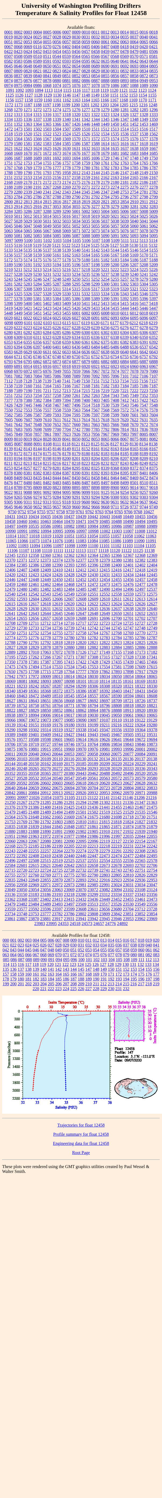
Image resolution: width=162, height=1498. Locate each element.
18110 (93, 681)
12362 (69, 555)
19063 (140, 715)
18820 (140, 705)
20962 (116, 792)
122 (65, 964)
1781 (95, 168)
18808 (116, 705)
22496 (10, 860)
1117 (86, 90)
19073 (45, 720)
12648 (93, 613)
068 (43, 954)
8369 (124, 468)
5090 (105, 235)
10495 (152, 521)
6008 (105, 313)
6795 (28, 361)
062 (156, 950)
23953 (128, 918)
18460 (10, 696)
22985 (93, 884)
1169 (133, 100)
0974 (8, 85)
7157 (153, 381)
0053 (28, 42)
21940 (152, 831)
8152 (86, 448)
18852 (57, 710)
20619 (93, 783)
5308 (28, 289)
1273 (47, 109)
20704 (93, 788)
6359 (66, 342)
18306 (93, 686)
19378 (152, 729)
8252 (153, 463)
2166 (144, 177)
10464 (57, 521)
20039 (21, 754)
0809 (18, 71)
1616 (124, 143)
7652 (57, 424)
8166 (144, 448)
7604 (153, 415)
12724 (116, 623)
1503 (47, 129)
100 (81, 959)
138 (28, 969)
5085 (57, 235)
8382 (37, 473)
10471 (81, 521)
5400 (28, 303)
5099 (18, 240)
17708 (33, 671)
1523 (57, 134)
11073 (34, 541)
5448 (8, 313)
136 (13, 969)
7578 (153, 410)
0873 (153, 75)
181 (28, 979)
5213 (37, 269)
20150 (33, 763)
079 (126, 954)
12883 (104, 647)
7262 (86, 395)
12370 (10, 560)
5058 (124, 226)
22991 (104, 884)
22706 (152, 865)
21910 (104, 831)
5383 (47, 298)
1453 (144, 124)
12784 (116, 637)
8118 (66, 444)
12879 (57, 647)
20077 (128, 754)
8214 (37, 463)
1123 (142, 90)
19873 (152, 744)
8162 (105, 448)
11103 (127, 545)
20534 (45, 778)
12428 (69, 574)
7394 (66, 400)
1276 (76, 109)
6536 (134, 347)
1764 (134, 163)
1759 (86, 163)
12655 (22, 618)
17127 (93, 652)
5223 (124, 269)
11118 (103, 550)
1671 (37, 153)
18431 (140, 691)
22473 (104, 855)
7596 (86, 415)
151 (119, 969)
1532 (95, 134)
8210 (153, 458)
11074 (46, 541)
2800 (8, 201)
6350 (143, 337)
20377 (57, 773)
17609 (140, 666)
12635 (93, 608)
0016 (143, 32)
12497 (140, 589)
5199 (105, 264)
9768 (138, 511)
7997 (134, 434)
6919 (76, 366)
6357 (47, 342)
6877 (76, 361)
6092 (105, 318)
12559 (128, 594)
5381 (37, 298)
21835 (10, 826)
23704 (128, 909)
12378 (93, 560)
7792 (105, 429)
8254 (18, 468)
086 (13, 959)
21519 (104, 812)
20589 (10, 783)
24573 (87, 923)
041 (156, 945)
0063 (124, 42)
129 (118, 964)
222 (51, 988)
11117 (92, 550)
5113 (143, 240)
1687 (18, 158)
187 (73, 979)
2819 (86, 201)
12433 (116, 574)
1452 (134, 124)
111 (141, 959)
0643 (144, 61)
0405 (85, 46)
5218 (85, 269)
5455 (66, 313)
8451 (86, 478)
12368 (140, 555)
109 (134, 959)
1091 (10, 90)
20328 (104, 768)
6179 (124, 323)
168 (88, 974)
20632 (152, 783)
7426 (8, 405)
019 (148, 940)
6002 (86, 313)
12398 (104, 565)
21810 (81, 822)
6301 (95, 332)
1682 (124, 153)
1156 (9, 100)
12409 (45, 570)
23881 (45, 918)
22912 (93, 880)
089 (36, 959)
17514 (45, 666)
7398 (76, 400)
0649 (37, 66)
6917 (57, 366)
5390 (105, 298)
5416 (134, 303)
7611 (57, 419)
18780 (81, 705)
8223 (85, 463)
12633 (69, 608)
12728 (151, 623)
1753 (28, 163)
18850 (45, 710)
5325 (18, 293)
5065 (28, 230)
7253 (28, 395)
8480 (28, 482)
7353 (153, 395)
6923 (115, 366)
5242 (153, 274)
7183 (115, 386)
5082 (28, 235)
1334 (8, 119)
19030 (93, 715)
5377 (8, 298)
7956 (95, 434)
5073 (95, 230)
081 (141, 954)
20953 (104, 792)
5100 (28, 240)
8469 (134, 478)
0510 (37, 56)
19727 (45, 744)
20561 (93, 778)
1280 (115, 109)
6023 (37, 318)
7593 (57, 415)
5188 (153, 260)
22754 (152, 870)
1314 (28, 114)
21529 (128, 812)
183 (43, 979)
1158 (28, 100)
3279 (115, 206)
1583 (47, 143)
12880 (69, 647)
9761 (80, 511)
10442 (93, 516)
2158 (76, 177)
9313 (47, 502)
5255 (115, 279)
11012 (151, 531)
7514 (86, 405)
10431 (10, 516)
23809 (104, 914)
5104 (67, 240)
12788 (10, 642)
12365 (104, 555)
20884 (33, 792)
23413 (57, 899)
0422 (8, 51)
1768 (18, 168)
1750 (153, 158)
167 (81, 974)
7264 (105, 395)
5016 (66, 216)
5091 (115, 235)
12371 (22, 560)
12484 (69, 589)
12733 (33, 628)
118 (36, 964)
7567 (95, 410)
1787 (153, 168)
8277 (37, 468)
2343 (66, 192)
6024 (47, 318)
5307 (18, 289)
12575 (152, 594)
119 (43, 964)
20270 (45, 768)
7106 (144, 376)
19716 (22, 744)
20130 (80, 759)
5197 (86, 264)
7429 (18, 405)
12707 (152, 618)
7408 (115, 400)
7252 (18, 395)
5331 (76, 293)
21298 (93, 802)
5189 (8, 264)
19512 (140, 734)
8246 (134, 463)
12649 (104, 613)
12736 (57, 628)
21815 (104, 822)
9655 (47, 507)
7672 (144, 424)
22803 (104, 875)
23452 (116, 899)
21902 (81, 831)
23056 (45, 889)
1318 (66, 114)
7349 (134, 395)
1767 (8, 168)
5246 (37, 279)
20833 (152, 788)
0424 (28, 51)
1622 (18, 148)
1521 (37, 134)
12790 (22, 642)
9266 (28, 497)
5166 (105, 255)
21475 (152, 807)
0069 (28, 46)
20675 (57, 788)
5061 (144, 226)
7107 (153, 376)
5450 (28, 313)
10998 (93, 531)
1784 (124, 168)
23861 (10, 918)
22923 (116, 880)
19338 (81, 729)
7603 (144, 415)
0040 (144, 37)
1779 (76, 168)
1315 (37, 114)
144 (73, 969)
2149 (144, 172)
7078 (134, 371)
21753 (10, 822)
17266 (45, 657)
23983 (39, 923)
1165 (95, 100)
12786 (140, 637)
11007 (128, 531)
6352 (153, 337)
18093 (45, 681)
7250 (153, 390)
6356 (37, 342)
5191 (28, 264)
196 (141, 979)
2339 (28, 192)
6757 (143, 356)
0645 (8, 66)
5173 (18, 260)
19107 (104, 720)
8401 (144, 473)
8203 (86, 458)
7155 (134, 381)
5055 (95, 226)
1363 (28, 124)
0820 (28, 71)
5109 (115, 240)
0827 (76, 71)
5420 (18, 308)
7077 (124, 371)
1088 (134, 85)
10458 (10, 521)
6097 (153, 318)
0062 (115, 42)
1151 (114, 95)
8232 (105, 463)
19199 (93, 725)
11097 (58, 545)
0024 (28, 37)
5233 (66, 274)
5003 (95, 211)
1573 (105, 138)
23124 (152, 889)
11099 (81, 545)
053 (88, 950)
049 (58, 950)
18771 (69, 705)
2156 (57, 177)
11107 (24, 550)
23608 (81, 909)
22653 (81, 865)
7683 (18, 429)
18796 (104, 705)
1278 (95, 109)
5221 (105, 269)
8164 (124, 448)
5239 (124, 274)
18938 (10, 715)
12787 (152, 637)
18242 (33, 686)
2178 (95, 182)
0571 (143, 56)
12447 (22, 579)
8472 (144, 478)
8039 (57, 439)
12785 (128, 637)
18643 (33, 700)
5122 (66, 245)
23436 (93, 899)
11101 (104, 545)
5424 (57, 308)
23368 (22, 899)
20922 (69, 792)
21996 (104, 836)
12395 (81, 565)
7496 (76, 405)
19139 (10, 725)
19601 (57, 739)
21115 (81, 797)
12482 (45, 589)
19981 (104, 749)
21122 (93, 797)
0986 (37, 85)
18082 (33, 681)
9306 (18, 502)
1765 (144, 163)
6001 (76, 313)
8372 (134, 468)
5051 (66, 226)
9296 (105, 497)
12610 (104, 599)
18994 (33, 715)
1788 (8, 172)
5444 (124, 308)
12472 (93, 584)
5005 (115, 211)
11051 (69, 536)
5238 (115, 274)
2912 (153, 201)
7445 (28, 405)
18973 (22, 715)
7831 (134, 429)
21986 (93, 836)
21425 (69, 807)
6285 (57, 332)
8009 (8, 439)
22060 (10, 841)
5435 (115, 308)
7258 (57, 395)
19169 (45, 725)
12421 (22, 574)
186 (66, 979)
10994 (46, 531)
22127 (116, 841)
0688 (86, 66)
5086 (66, 235)
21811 (93, 822)
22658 (93, 865)
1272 (37, 109)
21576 (22, 817)
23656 (104, 909)
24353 (63, 923)
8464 (115, 478)
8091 (37, 444)
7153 (114, 381)
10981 (57, 526)
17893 (116, 671)
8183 (105, 453)
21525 (116, 812)
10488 (116, 521)
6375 (105, 342)
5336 (115, 293)
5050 (57, 226)
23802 (81, 914)
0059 (86, 42)
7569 (115, 410)
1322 (95, 114)
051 (73, 950)
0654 (76, 66)
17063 (45, 652)
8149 (66, 448)
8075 (134, 439)
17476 (22, 666)
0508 (18, 56)
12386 (33, 565)
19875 (10, 749)
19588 (33, 739)
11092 (11, 545)
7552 (18, 410)
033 (96, 945)
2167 (153, 177)
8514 (8, 487)
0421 (153, 46)
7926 (76, 434)
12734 (45, 628)
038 (134, 945)
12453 (93, 579)
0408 (114, 46)
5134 (18, 250)
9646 (18, 507)
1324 (115, 114)
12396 (93, 565)
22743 (116, 870)
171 (111, 974)
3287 (37, 211)
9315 (56, 502)
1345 (105, 119)
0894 (134, 80)
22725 (57, 870)
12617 (33, 604)
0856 (115, 75)
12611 (116, 599)
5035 (86, 221)
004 (36, 940)
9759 (70, 511)
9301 (124, 497)
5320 (124, 289)
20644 (22, 788)
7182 (105, 386)
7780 (86, 429)
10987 (128, 526)
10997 (81, 531)
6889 (8, 366)
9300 (115, 497)
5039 (124, 221)
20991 (10, 797)
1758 (76, 163)
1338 (47, 119)
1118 (95, 90)
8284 (66, 468)
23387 (33, 899)
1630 (66, 148)
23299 (93, 894)
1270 (18, 109)
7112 (8, 381)
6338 (114, 337)
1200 (75, 105)
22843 (22, 880)
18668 (69, 700)
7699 (47, 429)
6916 (47, 366)
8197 (37, 458)
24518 (75, 923)
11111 (58, 550)
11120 (115, 550)
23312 (104, 894)
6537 (144, 347)
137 (21, 969)
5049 (47, 226)
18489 (45, 696)
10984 (93, 526)
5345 (134, 293)
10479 (93, 521)
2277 (144, 187)
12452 (81, 579)
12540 (10, 594)
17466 (152, 662)
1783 (115, 168)
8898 (95, 487)
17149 (104, 652)
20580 (152, 778)
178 (6, 979)
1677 (86, 153)
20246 (10, 768)
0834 (144, 71)
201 (21, 984)
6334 (76, 337)
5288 (66, 284)
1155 (152, 95)
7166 (66, 386)
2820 (95, 201)
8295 (76, 468)
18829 (33, 710)
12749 (152, 628)
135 (6, 969)
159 (21, 974)
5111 (125, 240)
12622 (93, 604)
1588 (95, 143)
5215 (56, 269)
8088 (28, 444)
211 (96, 984)
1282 (134, 109)
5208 (144, 264)
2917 (47, 206)
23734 (10, 914)
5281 (8, 284)
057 (119, 950)
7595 (76, 415)
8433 (28, 478)
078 (119, 954)
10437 (69, 516)
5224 (134, 269)
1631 (76, 148)
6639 (115, 352)
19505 (128, 734)
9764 (109, 511)
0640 (115, 61)
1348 (134, 119)
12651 (128, 613)
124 (80, 964)
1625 (47, 148)
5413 (105, 303)
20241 (152, 763)
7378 (18, 400)
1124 (152, 90)
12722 (92, 623)
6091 (95, 318)
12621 (81, 604)
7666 (115, 424)
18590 (116, 696)
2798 (144, 197)
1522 (47, 134)
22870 (57, 880)
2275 (124, 187)
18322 (140, 686)
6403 (66, 347)
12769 (128, 633)
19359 (128, 729)
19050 (116, 715)
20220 (116, 763)
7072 (105, 371)
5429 (86, 308)
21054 (46, 797)
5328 (47, 293)
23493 (57, 904)
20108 (33, 759)
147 (88, 969)
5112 (134, 240)
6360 (76, 342)
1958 (66, 172)
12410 (57, 570)
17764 (69, 671)
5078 (144, 230)
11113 (81, 550)
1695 (86, 158)
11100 (93, 545)
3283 (153, 206)
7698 (37, 429)
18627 (10, 700)
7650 (47, 424)
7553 (28, 410)
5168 (124, 255)
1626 (57, 148)
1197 (47, 105)
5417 (143, 303)
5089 (95, 235)
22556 (128, 860)
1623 (28, 148)
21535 (140, 812)
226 (81, 988)
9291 (76, 497)
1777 (57, 168)
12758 (81, 633)
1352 (18, 124)
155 (149, 969)
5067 (47, 230)
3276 (86, 206)
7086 (57, 376)
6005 (95, 313)
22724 (45, 870)
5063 (8, 230)
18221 (10, 686)
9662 (86, 507)
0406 (95, 46)
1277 (86, 109)
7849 (18, 434)
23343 (140, 894)
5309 (37, 289)
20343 (152, 768)
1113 (48, 90)
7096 (115, 376)
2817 (66, 201)
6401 (57, 347)
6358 (57, 342)
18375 (69, 691)
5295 (76, 284)
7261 (76, 395)
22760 (33, 875)
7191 (37, 390)
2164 (124, 177)
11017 (22, 536)
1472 (8, 129)
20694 (69, 788)
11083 (81, 541)
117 (28, 964)
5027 (8, 221)
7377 (8, 400)
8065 (105, 439)
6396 (28, 347)
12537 (152, 589)
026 (43, 945)
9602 (95, 502)
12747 (128, 628)
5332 (86, 293)
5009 (153, 211)
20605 (69, 783)
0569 (124, 56)
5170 (144, 255)
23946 (116, 918)
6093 (115, 318)
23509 (81, 904)
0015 (134, 32)
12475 (116, 584)
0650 (47, 66)
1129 (48, 95)
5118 (28, 245)
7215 (85, 390)
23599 (69, 909)
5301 (115, 284)
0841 (47, 75)
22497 (22, 860)
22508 (33, 860)
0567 (105, 56)
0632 (95, 61)
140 (43, 969)
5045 (8, 226)
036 (119, 945)
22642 (69, 865)
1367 (66, 124)
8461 (105, 478)
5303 (134, 284)
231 (119, 988)
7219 (105, 390)
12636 (104, 608)
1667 (153, 148)
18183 (151, 681)
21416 (57, 807)
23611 (93, 909)
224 (66, 988)
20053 (69, 754)
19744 (57, 744)
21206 (139, 797)
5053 (86, 226)
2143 (86, 172)
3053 (57, 206)
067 (36, 954)
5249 (66, 279)
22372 (10, 855)
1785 (134, 168)
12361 (57, 555)
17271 (69, 657)
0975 (18, 85)
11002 (105, 531)
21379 (22, 807)
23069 (69, 889)
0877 (37, 80)
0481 (144, 51)
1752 (18, 163)
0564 (76, 56)
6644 (8, 356)
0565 (85, 56)
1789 (18, 172)
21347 (140, 802)
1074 (57, 85)
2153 (28, 177)
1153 (133, 95)
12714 (57, 623)
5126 (104, 245)
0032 (95, 37)
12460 (22, 584)
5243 (8, 279)
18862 (81, 710)
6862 (37, 361)
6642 (144, 352)
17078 (69, 652)
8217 (66, 463)
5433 (95, 308)
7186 (144, 386)
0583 (18, 61)
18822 (10, 710)
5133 (8, 250)
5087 (76, 235)
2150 (153, 172)
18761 (45, 705)
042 (6, 950)
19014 (57, 715)
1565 (28, 138)
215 (126, 984)
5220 (95, 269)
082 (149, 954)
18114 (104, 681)
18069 (10, 681)
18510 (57, 696)
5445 (134, 308)
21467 (140, 807)
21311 (116, 802)
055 (103, 950)
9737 (134, 507)
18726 (140, 700)
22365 (152, 851)
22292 (128, 851)
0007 (66, 32)
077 (111, 954)
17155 (116, 652)
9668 (105, 507)
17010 (33, 652)
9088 (28, 492)
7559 (66, 410)
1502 (37, 129)
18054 (128, 676)
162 (43, 974)
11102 (116, 545)
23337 (128, 894)
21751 (152, 817)
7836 (144, 429)
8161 (95, 448)
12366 (116, 555)
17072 (57, 652)
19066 (10, 720)
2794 (105, 197)
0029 (66, 37)
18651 (45, 700)
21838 (22, 826)
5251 (86, 279)
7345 (124, 395)
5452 (47, 313)
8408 (8, 478)
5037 (105, 221)
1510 (86, 129)
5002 (86, 211)
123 (73, 964)
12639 (140, 608)
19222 (128, 725)
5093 (134, 235)
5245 (28, 279)
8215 (47, 463)
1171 (152, 100)
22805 (116, 875)
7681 (8, 429)
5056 (105, 226)
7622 (134, 419)
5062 (153, 226)
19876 (22, 749)
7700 (57, 429)
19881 (33, 749)
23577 (22, 909)
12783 (104, 637)
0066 (153, 42)
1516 (143, 129)
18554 (81, 696)
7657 (66, 424)
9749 (153, 507)
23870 (33, 918)
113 (156, 959)
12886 (140, 647)
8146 (57, 448)
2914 (18, 206)
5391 (115, 298)
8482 (47, 482)
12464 (57, 584)
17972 (33, 676)
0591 (47, 61)
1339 (57, 119)
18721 (128, 700)
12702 (140, 618)
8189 (144, 453)
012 (96, 940)
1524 (66, 134)
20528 (22, 778)
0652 (66, 66)
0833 (134, 71)
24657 (98, 923)
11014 (11, 536)
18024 (81, 676)
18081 (22, 681)
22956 (10, 884)
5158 (28, 255)
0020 (18, 37)
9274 (37, 497)
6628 (18, 352)
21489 (45, 812)
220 (36, 988)
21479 (10, 812)
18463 (22, 696)
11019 (46, 536)
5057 (115, 226)
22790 (93, 875)
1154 (143, 95)
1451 (124, 124)
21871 (116, 826)
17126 (81, 652)
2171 (37, 182)
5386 (76, 298)
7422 (144, 400)
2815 (47, 201)
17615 (152, 666)
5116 (18, 245)
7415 (134, 400)
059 (134, 950)
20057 (80, 754)
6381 (115, 342)
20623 (116, 783)
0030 (76, 37)
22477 (128, 855)
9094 (57, 492)
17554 (104, 666)
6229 (86, 327)
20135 (116, 759)
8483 (57, 482)
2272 (95, 187)
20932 (93, 792)
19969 (69, 749)
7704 (66, 429)
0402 (66, 46)
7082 (18, 376)
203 (36, 984)
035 (111, 945)
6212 (133, 323)
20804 (128, 788)
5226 (153, 269)
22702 (140, 865)
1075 (66, 85)
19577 (22, 739)
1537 (134, 134)
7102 (134, 376)
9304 (153, 497)
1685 (153, 153)
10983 (81, 526)
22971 (45, 884)
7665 (105, 424)
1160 (48, 100)
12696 (104, 618)
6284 (47, 332)
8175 (47, 453)
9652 (37, 507)
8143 (28, 448)
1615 (115, 143)
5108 (105, 240)
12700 (116, 618)
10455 (140, 516)
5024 (134, 216)
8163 (115, 448)
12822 (104, 642)
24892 (122, 923)
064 (13, 954)
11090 (139, 541)
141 (51, 969)
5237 (105, 274)
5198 (95, 264)
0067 (8, 46)
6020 (8, 318)
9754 (31, 511)
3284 (8, 211)
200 (13, 984)
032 (88, 945)
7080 (153, 371)
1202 (95, 105)
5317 (95, 289)
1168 (124, 100)
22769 (45, 875)
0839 (28, 75)
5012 (27, 216)
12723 (104, 623)
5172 (8, 260)
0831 (115, 71)
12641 (10, 613)
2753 (124, 192)
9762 (89, 511)
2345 (86, 192)
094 (59, 959)
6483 (86, 347)
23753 (33, 914)
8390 (76, 473)
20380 (69, 773)
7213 (66, 390)
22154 (140, 841)
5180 (86, 260)
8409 (18, 478)
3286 (28, 211)
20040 (33, 754)
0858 (134, 75)
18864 (93, 710)
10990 (10, 531)
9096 (76, 492)
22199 (57, 846)
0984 (28, 85)
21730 (140, 817)
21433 (81, 807)
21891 (57, 831)
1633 (95, 148)
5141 (86, 250)
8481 (37, 482)
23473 (152, 899)
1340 (66, 119)
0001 (8, 32)
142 (58, 969)
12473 (104, 584)
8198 (47, 458)
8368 (115, 468)
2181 (124, 182)
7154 (124, 381)
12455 (116, 579)
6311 (37, 337)
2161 (95, 177)
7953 (86, 434)
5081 (18, 235)
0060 (95, 42)
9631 (114, 502)
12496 (128, 589)
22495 (152, 855)
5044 (153, 221)
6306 (144, 332)
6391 (144, 342)
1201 (85, 105)
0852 (76, 75)
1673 (57, 153)
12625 (128, 604)
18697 (104, 700)
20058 (92, 754)
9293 (86, 497)
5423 (47, 308)
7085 (47, 376)
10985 (104, 526)
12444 (140, 574)
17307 (81, 657)
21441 (104, 807)
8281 (57, 468)
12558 (116, 594)
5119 (37, 245)
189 (88, 979)
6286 (66, 332)
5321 (134, 289)
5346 (144, 293)
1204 (114, 105)
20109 (45, 759)
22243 (10, 851)
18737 (152, 700)
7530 (105, 405)
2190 (28, 187)
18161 (128, 681)
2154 (37, 177)
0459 (105, 51)
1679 (105, 153)
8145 (47, 448)
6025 (57, 318)
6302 (105, 332)
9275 (47, 497)
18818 (128, 705)
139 (36, 969)
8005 (144, 434)
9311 (28, 502)
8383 (47, 473)
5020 (105, 216)
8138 (153, 444)
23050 (22, 889)
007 (58, 940)
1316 (47, 114)
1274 (57, 109)
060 (141, 950)
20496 (128, 773)
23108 (140, 889)
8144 (37, 448)
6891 (18, 366)
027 (51, 945)
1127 (28, 95)
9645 (8, 507)
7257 (47, 395)
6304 (124, 332)
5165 (95, 255)
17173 (140, 652)
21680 (104, 817)
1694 (76, 158)
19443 (93, 734)
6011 (124, 313)
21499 (69, 812)
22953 (152, 880)
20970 (128, 792)
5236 (95, 274)
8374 (144, 468)
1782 (105, 168)
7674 (153, 424)
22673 (104, 865)
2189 (18, 187)
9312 (37, 502)
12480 (22, 589)
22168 (10, 846)
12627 (152, 604)
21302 (104, 802)
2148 (134, 172)
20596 (33, 783)
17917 (140, 671)
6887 (144, 361)
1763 (124, 163)
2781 (144, 192)
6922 (105, 366)
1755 (47, 163)
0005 (47, 32)
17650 (10, 671)
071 (66, 954)
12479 (10, 589)
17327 (116, 657)
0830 (105, 71)
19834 (116, 744)
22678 (116, 865)
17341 (152, 657)
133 (148, 964)
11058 (127, 536)
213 (111, 984)
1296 (153, 109)
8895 (76, 487)
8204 (95, 458)
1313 (18, 114)
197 (149, 979)
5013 (37, 216)
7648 (37, 424)
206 (58, 984)
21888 (33, 831)
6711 (18, 356)
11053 (81, 536)
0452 (37, 51)
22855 (45, 880)
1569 (66, 138)
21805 (69, 822)
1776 (47, 168)
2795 (115, 197)
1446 (86, 124)
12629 (22, 608)
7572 (124, 410)
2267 (47, 187)
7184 (124, 386)
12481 (33, 589)
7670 (134, 424)
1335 (18, 119)
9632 (124, 502)
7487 (66, 405)
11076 (57, 541)
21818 (116, 822)
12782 (93, 637)
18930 (152, 710)
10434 (33, 516)
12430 (93, 574)
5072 (86, 230)
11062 (139, 536)
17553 (93, 666)
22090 (69, 841)
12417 (128, 570)
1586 (76, 143)
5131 (143, 245)
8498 (115, 482)
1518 (8, 134)
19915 (45, 749)
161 (36, 974)
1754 (37, 163)
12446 (10, 579)
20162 (45, 763)
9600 (85, 502)
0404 (76, 46)
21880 (10, 831)
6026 (66, 318)
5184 (124, 260)
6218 (143, 323)
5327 (37, 293)
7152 (105, 381)
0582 (8, 61)
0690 (105, 66)
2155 (47, 177)
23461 (140, 899)
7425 (153, 400)
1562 (153, 134)
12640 (152, 608)
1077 (86, 85)
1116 (77, 90)
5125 (95, 245)
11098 (69, 545)
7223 (143, 390)
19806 (104, 744)
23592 (33, 909)
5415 (124, 303)
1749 (144, 158)
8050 (76, 439)
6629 (28, 352)
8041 (66, 439)
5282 (18, 284)
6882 (105, 361)
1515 (134, 129)
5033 (66, 221)
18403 (116, 691)
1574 (115, 138)
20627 (128, 783)
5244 (18, 279)
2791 (86, 197)
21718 (128, 817)
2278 (153, 187)
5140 (76, 250)
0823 (57, 71)
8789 (18, 487)
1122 (133, 90)
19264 (140, 725)
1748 (134, 158)
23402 (45, 899)
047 (43, 950)
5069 (66, 230)
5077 (134, 230)
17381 (33, 662)
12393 (69, 565)
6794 (18, 361)
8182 (95, 453)
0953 (153, 80)
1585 (66, 143)
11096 (46, 545)
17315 (104, 657)
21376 (10, 807)
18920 (140, 710)
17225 (22, 657)
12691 (93, 618)
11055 (104, 536)
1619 (153, 143)
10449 (128, 516)
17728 (57, 671)
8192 (153, 453)
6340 (134, 337)
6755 (124, 356)
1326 (124, 114)
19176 (57, 725)
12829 (33, 647)
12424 (45, 574)
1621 (8, 148)
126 (95, 964)
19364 (140, 729)
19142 (22, 725)
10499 (22, 526)
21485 (22, 812)
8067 (124, 439)
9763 (99, 511)
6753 (105, 356)
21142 (116, 797)
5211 (18, 269)
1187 (28, 105)
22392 (22, 855)
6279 (153, 327)
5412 (95, 303)
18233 (22, 686)
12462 (45, 584)
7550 (8, 410)
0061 (105, 42)
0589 (37, 61)
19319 (57, 729)
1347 (124, 119)
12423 (33, 574)
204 (43, 984)
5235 (86, 274)
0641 (124, 61)
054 (96, 950)
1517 (153, 129)
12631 (45, 608)
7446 (37, 405)
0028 (57, 37)
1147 (76, 95)
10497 (10, 526)
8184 (115, 453)
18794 (93, 705)
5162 (66, 255)
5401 (37, 303)
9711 (115, 507)
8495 (95, 482)
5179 (76, 260)
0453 (47, 51)
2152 (18, 177)
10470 (69, 521)
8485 (66, 482)
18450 (152, 691)
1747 (124, 158)
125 (88, 964)
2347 (105, 192)
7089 (76, 376)
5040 (134, 221)
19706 (10, 744)
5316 (85, 289)
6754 (114, 356)
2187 (153, 182)
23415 (69, 899)
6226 (57, 327)
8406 (153, 473)
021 (6, 945)
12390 (57, 565)
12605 (45, 599)
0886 (86, 80)
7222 (134, 390)
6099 (18, 323)
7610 (47, 419)
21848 (69, 826)
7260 (66, 395)
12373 (45, 560)
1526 (86, 134)
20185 (81, 763)
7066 (86, 371)
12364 (93, 555)
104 (111, 959)
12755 (57, 633)
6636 (86, 352)
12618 (45, 604)
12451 (69, 579)
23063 (57, 889)
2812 (18, 201)
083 (156, 954)
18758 (33, 705)
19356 (116, 729)
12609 (93, 599)
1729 (105, 158)
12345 (10, 555)
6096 (144, 318)
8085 (8, 444)
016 (126, 940)
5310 (47, 289)
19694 (152, 739)
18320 (116, 686)
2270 (76, 187)
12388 (45, 565)
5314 (66, 289)
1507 (66, 129)
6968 (8, 371)
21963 (33, 836)
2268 (57, 187)
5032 (57, 221)
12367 (128, 555)
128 (110, 964)
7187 (153, 386)
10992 (34, 531)
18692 (93, 700)
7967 (105, 434)
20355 (22, 773)
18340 (10, 691)
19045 (104, 715)
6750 (76, 356)
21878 (140, 826)
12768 (116, 633)
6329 (66, 337)
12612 (128, 599)
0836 (8, 75)
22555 (116, 860)
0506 (153, 51)
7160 (28, 386)
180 (21, 979)
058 (126, 950)
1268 (8, 109)
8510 (144, 482)
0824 (66, 71)
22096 (93, 841)
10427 (148, 511)
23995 (51, 923)
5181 (95, 260)
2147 (124, 172)
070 (58, 954)
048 (51, 950)
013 (103, 940)
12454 (104, 579)
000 (6, 940)
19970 (81, 749)
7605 (8, 419)
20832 (140, 788)
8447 (66, 478)
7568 (105, 410)
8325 (95, 468)
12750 (10, 633)
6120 (95, 323)
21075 (58, 797)
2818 (76, 201)
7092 (95, 376)
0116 (37, 46)
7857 (37, 434)
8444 (57, 478)
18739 (10, 705)
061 (149, 950)
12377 (81, 560)
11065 (11, 541)
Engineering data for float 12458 (81, 1143)
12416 (116, 570)
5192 (37, 264)
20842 (10, 792)
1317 (57, 114)
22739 (93, 870)
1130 (57, 95)
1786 (144, 168)
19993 (116, 749)
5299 (95, 284)
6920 (86, 366)
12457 (140, 579)
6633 (66, 352)
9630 (105, 502)
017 (133, 940)
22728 (69, 870)
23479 (10, 904)
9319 (76, 502)
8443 (47, 478)
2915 (28, 206)
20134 (104, 759)
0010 (86, 32)
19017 (69, 715)
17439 (128, 662)
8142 (18, 448)
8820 (47, 487)
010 (81, 940)
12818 (57, 642)
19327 (69, 729)
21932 (128, 831)
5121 (56, 245)
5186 (134, 260)
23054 (33, 889)
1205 (124, 105)
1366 (57, 124)
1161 (57, 100)
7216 (95, 390)
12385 (22, 565)
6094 (124, 318)
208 (73, 984)
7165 (57, 386)
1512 (105, 129)
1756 (57, 163)
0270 (47, 46)
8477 (18, 482)
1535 (115, 134)
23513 (93, 904)
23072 (93, 889)
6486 (115, 347)
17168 (128, 652)
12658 (57, 618)
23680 (116, 909)
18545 (69, 696)
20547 (69, 778)
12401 (128, 565)
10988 (140, 526)
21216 (151, 797)
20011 (10, 754)
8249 (143, 463)
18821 (152, 705)
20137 (140, 759)
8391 (86, 473)
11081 (69, 541)
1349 (144, 119)
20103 (22, 759)
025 (36, 945)
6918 (66, 366)
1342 (86, 119)
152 (126, 969)
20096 (10, 759)
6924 (124, 366)
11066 (22, 541)
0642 (134, 61)
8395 (124, 473)
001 (13, 940)
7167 (76, 386)
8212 (18, 463)
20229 (140, 763)
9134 (115, 492)
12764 (93, 633)
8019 (28, 439)
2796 (124, 197)
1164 (86, 100)
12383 (152, 560)
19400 (22, 734)
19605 (69, 739)
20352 (10, 773)
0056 (57, 42)
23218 (69, 894)
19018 (81, 715)
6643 (153, 352)
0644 (153, 61)
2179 (105, 182)
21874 (128, 826)
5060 (134, 226)
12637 (116, 608)
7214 (76, 390)
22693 (128, 865)
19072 (33, 720)
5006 (124, 211)
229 (103, 988)
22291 (116, 851)
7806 (115, 429)
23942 (93, 918)
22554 (104, 860)
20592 (22, 783)
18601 (140, 696)
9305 (8, 502)
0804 (144, 66)
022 (13, 945)
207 (66, 984)
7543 (124, 405)
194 (126, 979)
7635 (153, 419)
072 (73, 954)
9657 (57, 507)
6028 (86, 318)
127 (103, 964)
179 (13, 979)
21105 (69, 797)
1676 (76, 153)
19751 (81, 744)
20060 (104, 754)
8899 (105, 487)
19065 (152, 715)
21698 (116, 817)
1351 (8, 124)
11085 (104, 541)
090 (44, 959)
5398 (8, 303)
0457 (86, 51)
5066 (37, 230)
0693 (134, 66)
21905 (93, 831)
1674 (66, 153)
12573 (140, 594)
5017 (76, 216)
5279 (144, 279)
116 (21, 964)
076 (103, 954)
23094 (116, 889)
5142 (95, 250)
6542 (153, 347)
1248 (153, 105)
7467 (57, 405)
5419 (8, 308)
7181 (95, 386)
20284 (81, 768)
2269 (66, 187)
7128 (27, 381)
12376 (69, 560)
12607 (69, 599)
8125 (95, 444)
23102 (128, 889)
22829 (152, 875)
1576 (134, 138)
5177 (57, 260)
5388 (86, 298)
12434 (128, 574)
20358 (33, 773)
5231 (47, 274)
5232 (57, 274)
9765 (118, 511)
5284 (37, 284)
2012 (76, 172)
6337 (105, 337)
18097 (57, 681)
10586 (45, 526)
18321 (128, 686)
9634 (134, 502)
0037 (134, 37)
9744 (143, 507)
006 (51, 940)
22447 (93, 855)
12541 (22, 594)
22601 (22, 865)
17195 (10, 657)
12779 (57, 637)
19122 (140, 720)
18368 (45, 691)
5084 (47, 235)
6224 (37, 327)
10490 (128, 521)
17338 (140, 657)
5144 (115, 250)
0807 (8, 71)
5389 (95, 298)
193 (119, 979)
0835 (153, 71)
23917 (57, 918)
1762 (115, 163)
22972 (57, 884)
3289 (57, 211)
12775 (22, 637)
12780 (69, 637)
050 (66, 950)
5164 (86, 255)
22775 (69, 875)
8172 (18, 453)
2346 (95, 192)
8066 (115, 439)
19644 (128, 739)
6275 (115, 327)
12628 (10, 608)
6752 (95, 356)
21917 (116, 831)
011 (88, 940)
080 (134, 954)
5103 (57, 240)
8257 (28, 468)
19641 (116, 739)
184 (51, 979)
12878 (45, 647)
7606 (18, 419)
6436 (76, 347)
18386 (81, 691)
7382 (37, 400)
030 (73, 945)
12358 (33, 555)
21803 (57, 822)
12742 (93, 628)
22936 (140, 880)
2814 (37, 201)
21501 (81, 812)
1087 (124, 85)
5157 (18, 255)
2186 (144, 182)
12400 (116, 565)
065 (21, 954)
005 (43, 940)
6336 (95, 337)
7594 (66, 415)
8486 (76, 482)
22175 (22, 846)
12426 (57, 574)
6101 (28, 323)
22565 (140, 860)
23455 (128, 899)
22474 (116, 855)
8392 (95, 473)
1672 (47, 153)
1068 (47, 85)
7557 (47, 410)
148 (96, 969)
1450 (115, 124)
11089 (127, 541)
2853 (115, 201)
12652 (140, 613)
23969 (152, 918)
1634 (105, 148)
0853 (86, 75)
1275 (66, 109)
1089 (144, 85)
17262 (33, 657)
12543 (45, 594)
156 (156, 969)
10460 (22, 521)
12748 (140, 628)
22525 (69, 860)
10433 (22, 516)
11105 (150, 545)
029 (66, 945)
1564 (18, 138)
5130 (133, 245)
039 (141, 945)
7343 (115, 395)
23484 (33, 904)
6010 (115, 313)
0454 (57, 51)
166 (73, 974)
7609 (37, 419)
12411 (69, 570)
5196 (76, 264)
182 (36, 979)
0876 (28, 80)
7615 (95, 419)
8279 (47, 468)
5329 (57, 293)
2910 (134, 201)
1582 (37, 143)
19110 (116, 720)
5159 (37, 255)
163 (51, 974)
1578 (153, 138)
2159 (86, 177)
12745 (116, 628)
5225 (143, 269)
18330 (152, 686)
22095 (81, 841)
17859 (93, 671)
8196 (28, 458)
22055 (152, 836)
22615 (33, 865)
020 (156, 940)
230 (111, 988)
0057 (66, 42)
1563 (8, 138)
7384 (47, 400)
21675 (93, 817)
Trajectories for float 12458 (81, 1125)
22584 (10, 865)
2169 (18, 182)
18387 (93, 691)
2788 (57, 197)
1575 (124, 138)
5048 (37, 226)
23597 (57, 909)
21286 (57, 802)
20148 (22, 763)
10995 (57, 531)
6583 (8, 352)
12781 (81, 637)
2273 (105, 187)
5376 (153, 293)
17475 (10, 666)
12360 (45, 555)
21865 (104, 826)
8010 (18, 439)
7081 (8, 376)
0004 (37, 32)
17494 (33, 666)
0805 (153, 66)
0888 (105, 80)
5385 (66, 298)
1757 (66, 163)
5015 (56, 216)
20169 (57, 763)
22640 (57, 865)
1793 (47, 172)
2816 (57, 201)
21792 (45, 822)
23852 (140, 914)
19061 (128, 715)
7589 (47, 415)
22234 (140, 846)
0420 (143, 46)
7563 (76, 410)
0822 (47, 71)
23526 (116, 904)
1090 (153, 85)
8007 (153, 434)
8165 (134, 448)
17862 (104, 671)
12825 (140, 642)
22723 (33, 870)
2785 (28, 197)
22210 (81, 846)
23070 (81, 889)
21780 (33, 822)
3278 (105, 206)
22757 (22, 875)
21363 (151, 802)
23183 (33, 894)
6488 (124, 347)
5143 (105, 250)
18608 (152, 696)
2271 (86, 187)
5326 (28, 293)
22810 (128, 875)
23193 (57, 894)
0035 (124, 37)
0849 (57, 75)
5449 (18, 313)
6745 (27, 356)
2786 (37, 197)
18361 (33, 691)
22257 (45, 851)
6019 (153, 313)
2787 (47, 197)
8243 (124, 463)
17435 (116, 662)
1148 (86, 95)
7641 (8, 424)
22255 (33, 851)
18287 (57, 686)
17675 (22, 671)
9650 (28, 507)
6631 (47, 352)
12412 (80, 570)
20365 (45, 773)
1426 (76, 124)
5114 (153, 240)
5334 (105, 293)
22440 (69, 855)
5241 (144, 274)
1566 (37, 138)
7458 (47, 405)
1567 (47, 138)
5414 (114, 303)
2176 (86, 182)
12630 (33, 608)
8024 (37, 439)
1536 (124, 134)
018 (141, 940)
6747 (47, 356)
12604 (33, 599)
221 (43, 988)
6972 (28, 371)
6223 (28, 327)
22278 (93, 851)
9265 (18, 497)
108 (126, 959)
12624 (116, 604)
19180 (69, 725)
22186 (45, 846)
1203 (104, 105)
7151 (95, 381)
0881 (66, 80)
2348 (115, 192)
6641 (134, 352)
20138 (151, 759)
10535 (33, 526)
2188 (8, 187)
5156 (8, 255)
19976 (93, 749)
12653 (152, 613)
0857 (124, 75)
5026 (153, 216)
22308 (140, 851)
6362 (95, 342)
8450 (76, 478)
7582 (8, 415)
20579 (140, 778)
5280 (153, 279)
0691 (115, 66)
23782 (57, 914)
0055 (47, 42)
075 (96, 954)
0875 (18, 80)
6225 (47, 327)
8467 (124, 478)
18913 (128, 710)
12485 (81, 589)
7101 (124, 376)
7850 (28, 434)
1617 (134, 143)
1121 (123, 90)
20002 (152, 749)
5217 (76, 269)
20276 (69, 768)
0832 (124, 71)
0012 (105, 32)
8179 (76, 453)
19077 (57, 720)
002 (21, 940)
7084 (37, 376)
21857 (81, 826)
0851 (66, 75)
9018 (153, 487)
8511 (153, 482)
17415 (69, 662)
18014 (69, 676)
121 (58, 964)
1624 (37, 148)
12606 (57, 599)
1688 (28, 158)
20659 (33, 788)
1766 (153, 163)
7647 (28, 424)
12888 (152, 647)
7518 (95, 405)
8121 (76, 444)
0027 (47, 37)
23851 (128, 914)
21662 (45, 817)
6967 (153, 366)
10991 (22, 531)
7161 (37, 386)
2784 (18, 197)
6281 (18, 332)
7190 (28, 390)
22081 (57, 841)
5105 (76, 240)
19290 (10, 729)
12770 (140, 633)
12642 (22, 613)
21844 (45, 826)
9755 (41, 511)
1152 (124, 95)
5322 (143, 289)
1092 (19, 90)
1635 (115, 148)
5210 (8, 269)
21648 (33, 817)
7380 (28, 400)
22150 (128, 841)
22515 (45, 860)
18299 (81, 686)
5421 (28, 308)
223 (58, 988)
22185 (33, 846)
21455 (116, 807)
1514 (124, 129)
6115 (66, 323)
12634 (81, 608)
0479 (134, 51)
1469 (153, 124)
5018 (85, 216)
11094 (35, 545)
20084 (140, 754)
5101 (38, 240)
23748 (22, 914)
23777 (45, 914)
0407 (105, 46)
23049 (10, 889)
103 (104, 959)
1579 (8, 143)
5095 (153, 235)
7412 (124, 400)
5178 (66, 260)
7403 (95, 400)
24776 (110, 923)
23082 (104, 889)
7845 (8, 434)
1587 (86, 143)
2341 (47, 192)
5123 (75, 245)
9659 (66, 507)
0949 (144, 80)
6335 (85, 337)
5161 (57, 255)
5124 (85, 245)
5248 (57, 279)
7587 (37, 415)
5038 (115, 221)
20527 (10, 778)
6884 (124, 361)
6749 (66, 356)
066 (28, 954)
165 (66, 974)
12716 (69, 623)
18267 (45, 686)
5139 (66, 250)
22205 (69, 846)
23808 (93, 914)
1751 (8, 163)
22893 (81, 880)
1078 (95, 85)
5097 (9, 240)
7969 (115, 434)
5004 (105, 211)
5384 (57, 298)
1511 (95, 129)
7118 (18, 381)
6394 (18, 347)
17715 (45, 671)
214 (118, 984)
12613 (140, 599)
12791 (33, 642)
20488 (104, 773)
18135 (116, 681)
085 (6, 959)
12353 (22, 555)
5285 (47, 284)
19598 (45, 739)
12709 (22, 623)
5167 (115, 255)
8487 (86, 482)
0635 (105, 61)
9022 (8, 492)
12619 (57, 604)
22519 (57, 860)
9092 (47, 492)
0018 (153, 32)
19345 (93, 729)
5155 (153, 250)
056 (111, 950)
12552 (104, 594)
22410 (45, 855)
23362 (10, 899)
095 (66, 959)
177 (156, 974)
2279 (8, 192)
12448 (33, 579)
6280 (8, 332)
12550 (81, 594)
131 (133, 964)
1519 (18, 134)
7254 (37, 395)
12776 (33, 637)
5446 (144, 308)
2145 (105, 172)
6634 (76, 352)
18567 (104, 696)
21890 (45, 831)
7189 (18, 390)
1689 (37, 158)
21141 (104, 797)
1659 (144, 148)
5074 (105, 230)
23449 (104, 899)
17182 (152, 652)
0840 (37, 75)
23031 (128, 884)
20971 (140, 792)
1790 (28, 172)
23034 (140, 884)
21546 (152, 812)
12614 (151, 599)
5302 (124, 284)
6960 (134, 366)
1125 (9, 95)
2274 (115, 187)
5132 (153, 245)
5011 (18, 216)
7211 (47, 390)
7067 (95, 371)
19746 (69, 744)
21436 (93, 807)
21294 (81, 802)
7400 (86, 400)
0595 (86, 61)
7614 (85, 419)
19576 (10, 739)
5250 (76, 279)
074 (88, 954)
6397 (37, 347)
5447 (153, 308)
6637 (95, 352)
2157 (66, 177)
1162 (67, 100)
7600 (124, 415)
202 (28, 984)
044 (21, 950)
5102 (47, 240)
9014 (134, 487)
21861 (93, 826)
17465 (140, 662)
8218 (76, 463)
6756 (134, 356)
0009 (76, 32)
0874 (8, 80)
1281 (124, 109)
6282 (28, 332)
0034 (115, 37)
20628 (140, 783)
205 (51, 984)
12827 (10, 647)
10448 (116, 516)
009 (73, 940)
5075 (115, 230)
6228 (76, 327)
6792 (153, 356)
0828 (86, 71)
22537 (81, 860)
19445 (104, 734)
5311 (57, 289)
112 (149, 959)
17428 (93, 662)
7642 (18, 424)
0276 (56, 46)
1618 (144, 143)
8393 (105, 473)
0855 (105, 75)
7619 (114, 419)
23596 (45, 909)
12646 (69, 613)
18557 (93, 696)
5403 (57, 303)
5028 (18, 221)
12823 (116, 642)
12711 (33, 623)
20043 (45, 754)
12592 (10, 599)
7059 (76, 371)
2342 (57, 192)
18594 (128, 696)
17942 (10, 676)
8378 (8, 473)
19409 (45, 734)
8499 (124, 482)
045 (28, 950)
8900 (115, 487)
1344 (95, 119)
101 (89, 959)
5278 (134, 279)
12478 (152, 584)
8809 (37, 487)
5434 (105, 308)
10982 (69, 526)
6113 (57, 323)
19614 (81, 739)
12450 (57, 579)
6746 (37, 356)
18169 (140, 681)
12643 (33, 613)
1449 (105, 124)
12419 (151, 570)
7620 (124, 419)
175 (141, 974)
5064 (18, 230)
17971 (22, 676)
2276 (134, 187)
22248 (22, 851)
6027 (76, 318)
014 (111, 940)
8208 (134, 458)
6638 (105, 352)
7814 (124, 429)
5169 (134, 255)
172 (119, 974)
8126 (105, 444)
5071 (76, 230)
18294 (69, 686)
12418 (140, 570)
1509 (76, 129)
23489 (45, 904)
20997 (22, 797)
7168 (86, 386)
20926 (81, 792)
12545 (57, 594)
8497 (105, 482)
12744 (104, 628)
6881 (95, 361)
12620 (69, 604)
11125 (138, 550)
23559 (10, 909)
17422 (81, 662)
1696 (95, 158)
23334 (116, 894)
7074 (115, 371)
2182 (134, 182)
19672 (140, 739)
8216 (56, 463)
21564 (10, 817)
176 (149, 974)
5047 (28, 226)
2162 (105, 177)
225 (73, 988)
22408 (33, 855)
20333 (128, 768)
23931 (69, 918)
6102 (38, 323)
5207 (134, 264)
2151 (8, 177)
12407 (22, 570)
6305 (134, 332)
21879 (152, 826)
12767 (104, 633)
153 (134, 969)
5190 (18, 264)
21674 (81, 817)
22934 (128, 880)
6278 (144, 327)
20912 (45, 792)
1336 (28, 119)
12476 (128, 584)
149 (103, 969)
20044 (57, 754)
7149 (76, 381)
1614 (105, 143)
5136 (37, 250)
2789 (66, 197)
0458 (95, 51)
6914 (28, 366)
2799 (153, 197)
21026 (34, 797)
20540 (57, 778)
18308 (104, 686)
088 (29, 959)
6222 (18, 327)
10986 (116, 526)
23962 (140, 918)
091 (51, 959)
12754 (45, 633)
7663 (95, 424)
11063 (151, 536)
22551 (93, 860)
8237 (114, 463)
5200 (115, 264)
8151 (76, 448)
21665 (57, 817)
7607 (28, 419)
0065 (144, 42)
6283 (37, 332)
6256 (105, 327)
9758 (60, 511)
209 (81, 984)
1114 (58, 90)
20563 (104, 778)
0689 (95, 66)
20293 (93, 768)
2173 (57, 182)
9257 (144, 492)
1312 (8, 114)
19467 (116, 734)
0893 (124, 80)
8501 (134, 482)
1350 (153, 119)
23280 (81, 894)
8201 (76, 458)
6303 (115, 332)
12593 (22, 599)
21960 (22, 836)
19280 (151, 725)
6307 (153, 332)
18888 (116, 710)
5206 (124, 264)
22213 (93, 846)
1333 (153, 114)
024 (28, 945)
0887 (95, 80)
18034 (104, 676)
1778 (66, 168)
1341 (76, 119)
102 (96, 959)
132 (141, 964)
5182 (105, 260)
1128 (38, 95)
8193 (8, 458)
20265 (33, 768)
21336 (128, 802)
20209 (104, 763)
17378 (22, 662)
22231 (128, 846)
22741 (104, 870)
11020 (57, 536)
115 (13, 964)
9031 (18, 492)
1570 (76, 138)
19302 (33, 729)
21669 (69, 817)
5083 (37, 235)
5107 (96, 240)
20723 (104, 788)
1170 (143, 100)
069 (51, 954)
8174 (37, 453)
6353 (8, 342)
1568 (57, 138)
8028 (47, 439)
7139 (47, 381)
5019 (95, 216)
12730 (22, 628)
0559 (66, 56)
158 (13, 974)
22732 (81, 870)
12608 (81, 599)
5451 (37, 313)
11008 (140, 531)
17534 (69, 666)
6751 (85, 356)
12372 (33, 560)
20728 (116, 788)
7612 (66, 419)
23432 (81, 899)
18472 (33, 696)
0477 (115, 51)
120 (50, 964)
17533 (57, 666)
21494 (57, 812)
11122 (126, 550)
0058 (76, 42)
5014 (47, 216)
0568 (114, 56)
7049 (57, 371)
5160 (47, 255)
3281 (134, 206)
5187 (144, 260)
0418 (124, 46)
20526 (152, 773)
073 (81, 954)
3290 (66, 211)
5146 (134, 250)
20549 (81, 778)
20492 (116, 773)
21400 (45, 807)
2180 (115, 182)
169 (96, 974)
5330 (66, 293)
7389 (57, 400)
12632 (57, 608)
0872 (144, 75)
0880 (57, 80)
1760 (95, 163)
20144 (10, 763)
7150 (85, 381)
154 (141, 969)
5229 (28, 274)
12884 (116, 647)
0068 (18, 46)
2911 (144, 201)
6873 (57, 361)
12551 (93, 594)
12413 (92, 570)
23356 (152, 894)
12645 (57, 613)
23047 (152, 884)
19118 (128, 720)
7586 (28, 415)
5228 (18, 274)
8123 (85, 444)
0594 (76, 61)
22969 (33, 884)
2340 (37, 192)
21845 (57, 826)
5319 (114, 289)
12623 (104, 604)
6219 (153, 323)
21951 (10, 836)
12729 (10, 628)
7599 (115, 415)
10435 (45, 516)
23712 (140, 909)
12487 (93, 589)
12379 (104, 560)
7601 (134, 415)
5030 (37, 221)
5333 (95, 293)
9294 (95, 497)
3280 (124, 206)
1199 (66, 105)
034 (103, 945)
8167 (153, 448)
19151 (33, 725)
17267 (57, 657)
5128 (124, 245)
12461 (33, 584)
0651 (57, 66)
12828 (22, 647)
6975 (37, 371)
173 (126, 974)
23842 (116, 914)
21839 (33, 826)
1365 (47, 124)
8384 (57, 473)
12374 (57, 560)
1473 (18, 129)
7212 (56, 390)
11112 (69, 550)
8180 (86, 453)
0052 (18, 42)
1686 (8, 158)
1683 (134, 153)
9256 (134, 492)
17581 (116, 666)
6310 (28, 337)
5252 (95, 279)
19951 (57, 749)
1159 (38, 100)
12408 (33, 570)
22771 (57, 875)
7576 (144, 410)
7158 (8, 386)
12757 (69, 633)
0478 (124, 51)
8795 (28, 487)
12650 (116, 613)
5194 (57, 264)
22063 (22, 841)
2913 (8, 206)
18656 (57, 700)
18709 (116, 700)
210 (88, 984)
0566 (95, 56)
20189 (93, 763)
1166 (104, 100)
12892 (22, 652)
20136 (128, 759)
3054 (66, 206)
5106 (86, 240)
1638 (134, 148)
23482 (22, 904)
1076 (76, 85)
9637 (143, 502)
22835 (10, 880)
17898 (128, 671)
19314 (45, 729)
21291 (69, 802)
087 (21, 959)
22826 (140, 875)
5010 (8, 216)
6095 (134, 318)
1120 (114, 90)
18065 (152, 676)
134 (156, 964)
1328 (144, 114)
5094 (144, 235)
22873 (69, 880)
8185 (124, 453)
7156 (143, 381)
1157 (19, 100)
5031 (47, 221)
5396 (144, 298)
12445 (152, 574)
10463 (45, 521)
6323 (47, 337)
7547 (144, 405)
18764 (57, 705)
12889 (10, 652)
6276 (124, 327)
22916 (104, 880)
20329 (116, 768)
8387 (66, 473)
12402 (140, 565)
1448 (95, 124)
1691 (47, 158)
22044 (140, 836)
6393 (8, 347)
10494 (140, 521)
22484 (140, 855)
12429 (81, 574)
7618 (105, 419)
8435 (37, 478)
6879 (86, 361)
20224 (128, 763)
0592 (57, 61)
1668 (8, 153)
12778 (45, 637)
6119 (85, 323)
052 (81, 950)
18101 (81, 681)
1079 (105, 85)
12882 (93, 647)
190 (96, 979)
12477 (140, 584)
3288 (47, 211)
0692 (124, 66)
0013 (114, 32)
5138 (57, 250)
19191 (81, 725)
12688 (81, 618)
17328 (128, 657)
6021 (18, 318)
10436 (57, 516)
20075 (116, 754)
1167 (114, 100)
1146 (67, 95)
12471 (81, 584)
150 (111, 969)
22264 (57, 851)
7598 (105, 415)
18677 (81, 700)
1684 (144, 153)
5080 (8, 235)
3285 (18, 211)
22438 (57, 855)
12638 (128, 608)
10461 (33, 521)
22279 (104, 851)
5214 (47, 269)
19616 (93, 739)
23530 (128, 904)
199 (6, 984)
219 (156, 984)
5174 (28, 260)
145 (81, 969)
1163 (76, 100)
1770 (37, 168)
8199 (57, 458)
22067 (33, 841)
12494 (116, 589)
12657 (45, 618)
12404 (152, 565)
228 (96, 988)
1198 (56, 105)
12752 (33, 633)
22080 (45, 841)
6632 (57, 352)
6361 (86, 342)
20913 (57, 792)
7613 (76, 419)
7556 (37, 410)
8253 (8, 468)
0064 (134, 42)
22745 (128, 870)
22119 (104, 841)
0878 (47, 80)
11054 (92, 536)
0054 (37, 42)
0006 (57, 32)
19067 (22, 720)
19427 (69, 734)
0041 (153, 37)
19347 (104, 729)
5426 (76, 308)
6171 (104, 323)
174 (134, 974)
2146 (115, 172)
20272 (57, 768)
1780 (86, 168)
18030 (93, 676)
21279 (33, 802)
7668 (124, 424)
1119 (104, 90)
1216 (143, 105)
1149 (95, 95)
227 (88, 988)
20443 (81, 773)
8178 (66, 453)
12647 (81, 613)
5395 (134, 298)
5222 (114, 269)
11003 (116, 531)
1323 (105, 114)
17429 (104, 662)
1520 (28, 134)
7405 (105, 400)
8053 (95, 439)
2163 (115, 177)
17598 (128, 666)
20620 (104, 783)
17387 (45, 662)
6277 (134, 327)
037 (126, 945)
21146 (128, 797)
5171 (153, 255)
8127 (114, 444)
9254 (124, 492)
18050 (116, 676)
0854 (95, 75)
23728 (151, 909)
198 (156, 979)
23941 (81, 918)
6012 (134, 313)
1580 (18, 143)
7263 (95, 395)
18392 (104, 691)
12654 (10, 618)
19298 (22, 729)
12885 (128, 647)
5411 (86, 303)
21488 (33, 812)
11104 (139, 545)
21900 (69, 831)
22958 (22, 884)
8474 (153, 478)
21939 (140, 831)
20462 (93, 773)
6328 (56, 337)
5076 (124, 230)
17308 (93, 657)
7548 (153, 405)
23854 (152, 914)
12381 (128, 560)
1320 (76, 114)
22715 (10, 870)
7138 (37, 381)
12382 (140, 560)
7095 (105, 376)
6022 (28, 318)
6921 (95, 366)
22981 (81, 884)
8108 (47, 444)
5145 (124, 250)
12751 (22, 633)
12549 (69, 594)
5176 (47, 260)
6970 (18, 371)
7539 (115, 405)
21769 (22, 822)
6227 (66, 327)
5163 (76, 255)
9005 (124, 487)
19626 (104, 739)
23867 (22, 918)
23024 (116, 884)
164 (58, 974)
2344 (76, 192)
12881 (81, 647)
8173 (28, 453)
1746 (115, 158)
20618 (81, 783)
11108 (35, 550)
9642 (153, 502)
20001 (140, 749)
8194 (18, 458)
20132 (92, 759)
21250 (10, 802)
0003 (28, 32)
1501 (28, 129)
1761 (105, 163)
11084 (92, 541)
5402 (47, 303)
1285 (144, 109)
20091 (151, 754)
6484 (95, 347)
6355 (28, 342)
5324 (8, 293)
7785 (95, 429)
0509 (28, 56)
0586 (28, 61)
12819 (69, 642)
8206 (115, 458)
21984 (81, 836)
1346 (115, 119)
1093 (29, 90)
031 (81, 945)
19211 (104, 725)
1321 (86, 114)
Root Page (81, 1152)
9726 (124, 507)
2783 (8, 197)
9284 (57, 497)
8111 (57, 444)
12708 (10, 623)
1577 (144, 138)
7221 (124, 390)
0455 (66, 51)
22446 (81, 855)
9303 (144, 497)
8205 (105, 458)
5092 (124, 235)
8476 (8, 482)
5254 (105, 279)
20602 (45, 783)
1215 (133, 105)
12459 (10, 584)
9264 (8, 497)
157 (6, 974)
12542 (33, 594)
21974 (57, 836)
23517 (104, 904)
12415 (104, 570)
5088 (86, 235)
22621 (45, 865)
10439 (81, 516)
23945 (104, 918)
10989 (152, 526)
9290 (66, 497)
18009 (45, 676)
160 (28, 974)
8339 (105, 468)
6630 (37, 352)
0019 (8, 37)
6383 (134, 342)
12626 (140, 604)
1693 (66, 158)
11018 (34, 536)
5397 (153, 298)
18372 (57, 691)
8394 (115, 473)
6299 (76, 332)
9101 (95, 492)
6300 (86, 332)
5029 (28, 221)
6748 (56, 356)
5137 (47, 250)
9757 (51, 511)
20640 (10, 788)
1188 (37, 105)
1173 (18, 105)
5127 (114, 245)
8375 (153, 468)
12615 (10, 604)
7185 (134, 386)
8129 (124, 444)
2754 (134, 192)
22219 (116, 846)
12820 (81, 642)
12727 (140, 623)
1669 (18, 153)
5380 (28, 298)
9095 (66, 492)
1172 (9, 105)
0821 (37, 71)
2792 (95, 197)
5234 (76, 274)
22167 (151, 841)
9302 (134, 497)
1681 (115, 153)
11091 (151, 541)
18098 (69, 681)
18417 (128, 691)
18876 (104, 710)
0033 (105, 37)
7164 (47, 386)
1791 (37, 172)
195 (134, 979)
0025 (37, 37)
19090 (81, 720)
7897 (57, 434)
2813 (28, 201)
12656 (33, 618)
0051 (8, 42)
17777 (81, 671)
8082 (153, 439)
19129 (151, 720)
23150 (22, 894)
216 (133, 984)
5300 (105, 284)
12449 (45, 579)
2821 (105, 201)
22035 (128, 836)
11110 (47, 550)
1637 (124, 148)
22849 (33, 880)
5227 (8, 274)
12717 (80, 623)
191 (103, 979)
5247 (47, 279)
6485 (105, 347)
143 (66, 969)
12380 (116, 560)
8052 (86, 439)
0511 (47, 56)
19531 (152, 734)
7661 (86, 424)
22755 (10, 875)
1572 (95, 138)
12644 (45, 613)
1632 (86, 148)
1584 (57, 143)
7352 (144, 395)
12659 (69, 618)
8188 (134, 453)
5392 (124, 298)
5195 (66, 264)
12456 (128, 579)
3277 (95, 206)
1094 (39, 90)
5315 (76, 289)
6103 (47, 323)
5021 (114, 216)
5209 (153, 264)
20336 (140, 768)
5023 (124, 216)
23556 (152, 904)
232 (126, 988)
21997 (116, 836)
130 (126, 964)
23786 (69, 914)
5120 (46, 245)
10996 (69, 531)
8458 (95, 478)
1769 (28, 168)
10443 (104, 516)
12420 (10, 574)
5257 (124, 279)
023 (21, 945)
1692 (57, 158)
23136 (10, 894)
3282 (144, 206)
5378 (18, 298)
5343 (124, 293)
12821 (93, 642)
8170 (8, 453)
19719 (33, 744)
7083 (28, 376)
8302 (86, 468)
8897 (86, 487)
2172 (47, 182)
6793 (8, 361)
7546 (134, 405)
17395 (57, 662)
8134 (143, 444)
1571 (86, 138)
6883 (115, 361)
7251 (8, 395)
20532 (33, 778)
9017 (144, 487)
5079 (153, 230)
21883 (22, 831)
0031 (86, 37)
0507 (8, 56)
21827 (140, 822)
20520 (140, 773)
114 (6, 964)
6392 (153, 342)
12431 (104, 574)
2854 (124, 201)
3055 (76, 206)
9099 (86, 492)
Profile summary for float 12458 (81, 1134)
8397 (134, 473)
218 (148, 984)
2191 (37, 187)
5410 (76, 303)
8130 (134, 444)
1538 (144, 134)
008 (66, 940)
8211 (8, 463)
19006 (45, 715)
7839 (153, 429)
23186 (45, 894)
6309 (18, 337)
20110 (57, 759)
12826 (152, 642)
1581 (28, 143)
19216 (116, 725)
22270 (69, 851)
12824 (128, 642)
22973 (69, 884)
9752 (22, 511)
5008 (144, 211)
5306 (8, 289)
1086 (115, 85)
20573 (128, 778)
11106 (12, 550)
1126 (19, 95)
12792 (45, 642)
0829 (95, 71)
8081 (144, 439)
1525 (76, 134)
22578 (152, 860)
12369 (152, 555)
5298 (86, 284)
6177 (114, 323)
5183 (115, 260)
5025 (143, 216)
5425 (66, 308)
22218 (104, 846)
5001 (76, 211)
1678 (95, 153)
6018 (143, 313)
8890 (66, 487)
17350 (10, 662)
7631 (143, 419)
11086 (116, 541)
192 (111, 979)
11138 (149, 550)
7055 (66, 371)
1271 (28, 109)
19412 (57, 734)
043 (13, 950)
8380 (18, 473)
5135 (28, 250)
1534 (105, 134)
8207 (124, 458)
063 (6, 954)
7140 (56, 381)
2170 (28, 182)
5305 (153, 284)
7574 (134, 410)
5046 (18, 226)
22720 (22, 870)
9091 (37, 492)
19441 (81, 734)
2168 (8, 182)
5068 (57, 230)
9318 (66, 502)
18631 (22, 700)
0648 (28, 66)
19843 (128, 744)
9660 (76, 507)
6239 (95, 327)
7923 (66, 434)
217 (141, 984)
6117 (76, 323)
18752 (22, 705)
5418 (153, 303)
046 (36, 950)
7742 (76, 429)
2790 (76, 197)
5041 (144, 221)
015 (118, 940)
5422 (37, 308)
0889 (115, 80)
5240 (134, 274)
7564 (86, 410)
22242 (152, 846)
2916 (37, 206)
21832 (151, 822)
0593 (66, 61)
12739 (69, 628)
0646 (18, 66)
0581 (153, 56)
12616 (22, 604)
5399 (18, 303)
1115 (67, 90)
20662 (45, 788)
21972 (45, 836)
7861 (47, 434)
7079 (144, 371)
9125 (105, 492)
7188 (8, 390)
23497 (69, 904)
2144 (95, 172)
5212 (27, 269)
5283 (28, 284)
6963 (144, 366)
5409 (66, 303)
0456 (76, 51)
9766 (128, 511)
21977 (69, 836)
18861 (69, 710)
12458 (152, 579)
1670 (28, 153)
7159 (18, 386)
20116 (69, 759)
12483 (57, 589)
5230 (37, 274)
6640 (124, 352)
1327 (134, 114)
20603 (57, 783)
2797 (134, 197)
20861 (22, 792)
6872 (47, 361)
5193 (47, 264)
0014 (124, 32)
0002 (18, 32)
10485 (104, 521)
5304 (144, 284)
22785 (81, 875)
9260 (153, 492)
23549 (140, 904)
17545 (81, 666)
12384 (10, 565)
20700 (81, 788)
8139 (8, 448)
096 (74, 959)
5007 (134, 211)
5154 (144, 250)
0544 (56, 56)
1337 (37, 119)
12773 (152, 633)
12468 (69, 584)
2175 (76, 182)
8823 (57, 487)
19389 (10, 734)
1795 (57, 172)
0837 (18, 75)
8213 (27, 463)
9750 (12, 511)
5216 (66, 269)
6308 (8, 337)
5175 (37, 260)
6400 (47, 347)
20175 (69, 763)
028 (58, 945)
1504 (57, 129)
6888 (153, 361)
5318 (105, 289)
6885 (134, 361)
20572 (116, 778)
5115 (9, 245)
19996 (128, 749)
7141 (66, 381)
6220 (8, 327)
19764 (93, 744)
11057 (116, 536)
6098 (9, 323)
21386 (33, 807)
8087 (18, 444)
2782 (153, 192)
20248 (22, 768)
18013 (57, 676)
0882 (76, 80)
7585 (18, 415)
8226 (95, 463)
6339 (124, 337)
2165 (134, 177)
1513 (114, 129)
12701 (128, 618)
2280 (18, 192)
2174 (66, 182)
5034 (76, 221)
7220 (114, 390)
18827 (22, 710)
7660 (76, 424)
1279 (105, 109)
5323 (153, 289)
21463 (128, 807)
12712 (45, 623)
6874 (66, 361)
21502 (93, 812)
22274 (81, 851)
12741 (81, 628)
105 (119, 959)
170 (103, 974)
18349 (22, 691)
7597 (95, 415)
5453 (57, 313)
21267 (22, 802)
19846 (140, 744)
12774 (10, 637)
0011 (95, 32)
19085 (69, 720)
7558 (57, 410)
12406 (10, 570)
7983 (124, 434)
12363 (81, 555)
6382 (124, 342)
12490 (104, 589)
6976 (47, 371)
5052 (76, 226)
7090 (86, 376)
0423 (18, 51)
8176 (57, 453)
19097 (93, 720)
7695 (28, 429)
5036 (95, 221)
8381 (28, 473)
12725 (128, 623)
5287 (57, 284)
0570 (134, 56)
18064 (140, 676)
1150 (104, 95)
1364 (37, 124)
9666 (95, 507)
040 (149, 945)
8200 (66, 458)
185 (58, 979)
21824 (128, 822)
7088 (66, 376)
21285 (45, 802)
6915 (37, 366)
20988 (152, 792)
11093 (23, 545)
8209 (144, 458)
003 (28, 940)
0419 (134, 46)
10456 (152, 516)
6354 (18, 342)
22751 (140, 870)
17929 (152, 671)
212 (103, 984)
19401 (33, 734)
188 (81, 979)
